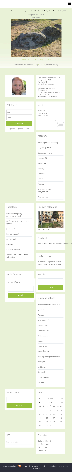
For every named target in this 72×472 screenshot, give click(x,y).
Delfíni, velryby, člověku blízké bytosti (17, 222)
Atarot (40, 341)
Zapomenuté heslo (23, 129)
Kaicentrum (42, 382)
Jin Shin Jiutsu (11, 229)
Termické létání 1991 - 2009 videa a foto (17, 256)
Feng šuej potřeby (44, 148)
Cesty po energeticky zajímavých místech (29, 11)
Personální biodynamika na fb (49, 304)
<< (40, 399)
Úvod (2, 11)
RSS (26, 466)
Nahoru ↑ (36, 468)
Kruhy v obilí (11, 239)
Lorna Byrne (42, 346)
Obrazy (40, 179)
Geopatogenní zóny (45, 153)
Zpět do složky (38, 60)
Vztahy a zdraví (43, 197)
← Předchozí (24, 60)
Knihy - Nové (42, 163)
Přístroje (41, 184)
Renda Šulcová (43, 351)
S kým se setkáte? (13, 249)
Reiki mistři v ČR (44, 320)
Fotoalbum (11, 11)
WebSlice (35, 466)
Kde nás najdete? (12, 234)
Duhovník (41, 372)
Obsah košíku (43, 116)
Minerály (41, 173)
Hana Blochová (43, 331)
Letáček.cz (41, 367)
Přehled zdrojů (12, 442)
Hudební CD (42, 158)
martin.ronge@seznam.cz (47, 97)
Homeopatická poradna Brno (49, 356)
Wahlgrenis (42, 362)
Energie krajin (43, 325)
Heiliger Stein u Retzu (50, 11)
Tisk (43, 466)
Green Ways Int (43, 377)
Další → (50, 60)
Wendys (41, 315)
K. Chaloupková (44, 336)
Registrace (12, 129)
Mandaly (41, 168)
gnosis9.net (42, 310)
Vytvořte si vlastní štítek (52, 264)
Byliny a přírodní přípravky (48, 142)
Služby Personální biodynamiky (44, 190)
